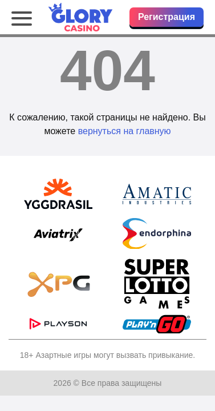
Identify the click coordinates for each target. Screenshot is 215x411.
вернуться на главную (124, 131)
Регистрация (166, 17)
